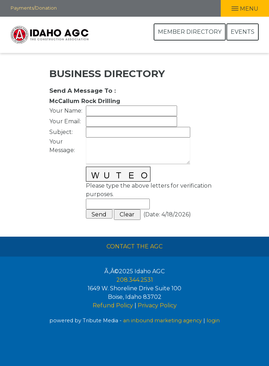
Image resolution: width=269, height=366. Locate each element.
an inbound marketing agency (162, 320)
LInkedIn (76, 8)
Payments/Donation (34, 8)
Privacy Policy (157, 305)
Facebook (62, 8)
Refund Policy (113, 305)
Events (242, 31)
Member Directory (189, 31)
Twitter (91, 8)
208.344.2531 (134, 279)
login (213, 320)
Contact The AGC (134, 246)
